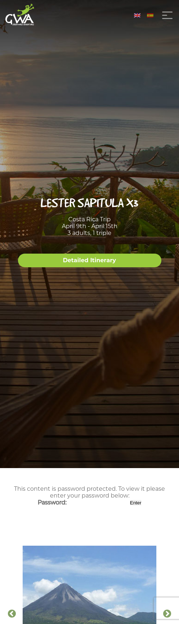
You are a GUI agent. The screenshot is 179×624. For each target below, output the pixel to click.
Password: (83, 502)
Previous (12, 614)
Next (167, 614)
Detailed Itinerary (89, 260)
